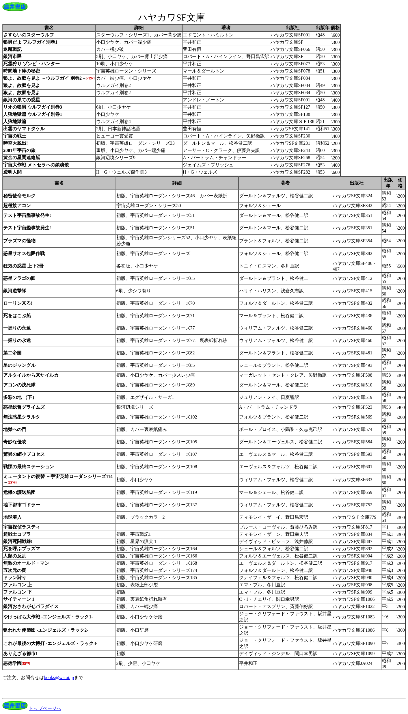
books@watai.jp (59, 677)
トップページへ (45, 708)
